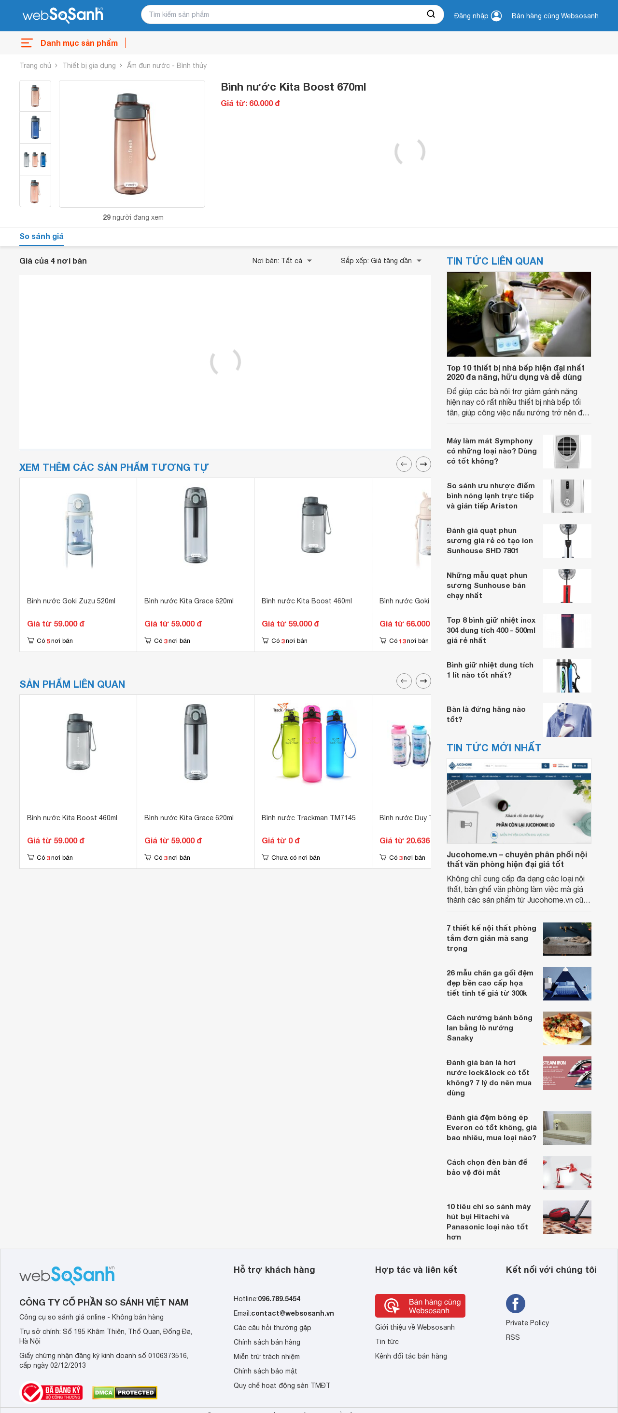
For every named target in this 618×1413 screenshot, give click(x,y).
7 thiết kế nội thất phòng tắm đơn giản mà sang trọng (491, 937)
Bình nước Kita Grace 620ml (189, 601)
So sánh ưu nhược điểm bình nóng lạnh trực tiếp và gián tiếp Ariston (491, 495)
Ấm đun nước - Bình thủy (167, 65)
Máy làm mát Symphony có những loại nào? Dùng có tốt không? (492, 450)
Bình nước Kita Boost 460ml (307, 601)
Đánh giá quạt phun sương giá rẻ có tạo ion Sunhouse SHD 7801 (490, 540)
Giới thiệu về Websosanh (415, 1327)
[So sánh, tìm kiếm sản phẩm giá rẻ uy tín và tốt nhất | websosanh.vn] (62, 16)
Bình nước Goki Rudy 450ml (423, 601)
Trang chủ (35, 65)
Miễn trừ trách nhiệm (267, 1356)
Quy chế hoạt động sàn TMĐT (282, 1385)
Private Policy (527, 1323)
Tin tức (387, 1342)
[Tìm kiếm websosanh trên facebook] (515, 1303)
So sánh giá (41, 235)
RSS (513, 1337)
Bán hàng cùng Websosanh (555, 16)
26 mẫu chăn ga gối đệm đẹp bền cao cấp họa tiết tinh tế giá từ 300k (490, 982)
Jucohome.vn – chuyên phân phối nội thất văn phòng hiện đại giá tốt (517, 859)
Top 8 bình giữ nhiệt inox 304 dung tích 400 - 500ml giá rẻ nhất (491, 629)
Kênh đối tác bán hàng (411, 1356)
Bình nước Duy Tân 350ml (420, 818)
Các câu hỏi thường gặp (272, 1328)
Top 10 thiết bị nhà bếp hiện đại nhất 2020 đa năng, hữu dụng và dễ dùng (516, 372)
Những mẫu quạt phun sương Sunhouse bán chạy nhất (487, 585)
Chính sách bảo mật (265, 1371)
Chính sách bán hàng (267, 1342)
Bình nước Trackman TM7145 (309, 818)
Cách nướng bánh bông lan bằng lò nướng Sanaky (490, 1027)
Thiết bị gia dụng (89, 65)
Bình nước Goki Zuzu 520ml (71, 601)
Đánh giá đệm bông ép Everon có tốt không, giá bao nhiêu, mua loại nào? (492, 1127)
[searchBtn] (432, 14)
